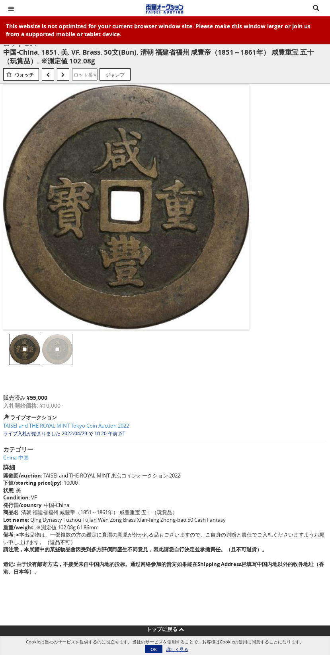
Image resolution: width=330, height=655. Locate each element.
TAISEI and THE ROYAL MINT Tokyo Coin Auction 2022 (66, 425)
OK (153, 649)
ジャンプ (115, 74)
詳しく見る (177, 649)
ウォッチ (24, 74)
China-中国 (16, 457)
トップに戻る (165, 629)
